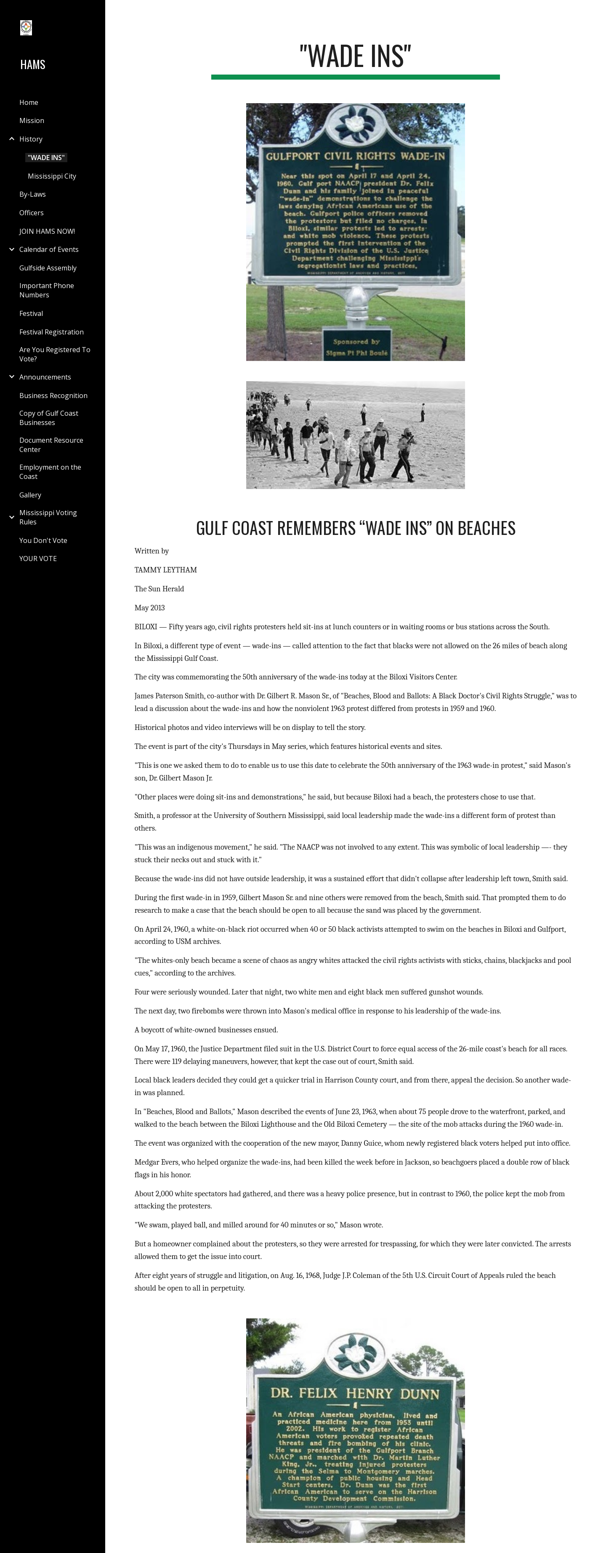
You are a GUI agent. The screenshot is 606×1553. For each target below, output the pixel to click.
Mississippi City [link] (52, 176)
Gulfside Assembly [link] (48, 268)
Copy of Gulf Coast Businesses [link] (48, 418)
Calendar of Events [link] (49, 249)
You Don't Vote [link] (43, 540)
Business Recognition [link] (53, 395)
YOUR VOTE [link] (38, 558)
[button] (596, 12)
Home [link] (28, 102)
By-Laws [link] (32, 194)
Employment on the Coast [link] (50, 471)
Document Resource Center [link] (51, 445)
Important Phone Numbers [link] (46, 290)
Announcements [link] (45, 377)
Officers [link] (31, 212)
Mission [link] (31, 120)
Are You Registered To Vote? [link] (54, 354)
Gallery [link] (30, 495)
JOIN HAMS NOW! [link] (47, 231)
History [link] (31, 139)
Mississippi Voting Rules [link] (48, 517)
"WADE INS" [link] (46, 157)
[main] (355, 59)
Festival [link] (31, 313)
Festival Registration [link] (51, 332)
